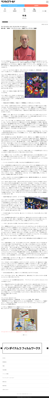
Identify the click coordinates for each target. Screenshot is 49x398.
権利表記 (5, 385)
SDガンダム (10, 302)
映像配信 (14, 11)
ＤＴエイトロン (32, 302)
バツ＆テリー (38, 301)
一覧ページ (24, 334)
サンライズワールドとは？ (8, 377)
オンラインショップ (12, 5)
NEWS (5, 11)
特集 (24, 11)
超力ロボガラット (18, 301)
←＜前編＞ (4, 295)
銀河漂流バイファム (7, 301)
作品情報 (34, 11)
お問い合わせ (5, 389)
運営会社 (5, 381)
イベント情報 (44, 11)
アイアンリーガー (30, 280)
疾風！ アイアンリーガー (39, 62)
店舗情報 (36, 5)
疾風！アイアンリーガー (29, 64)
